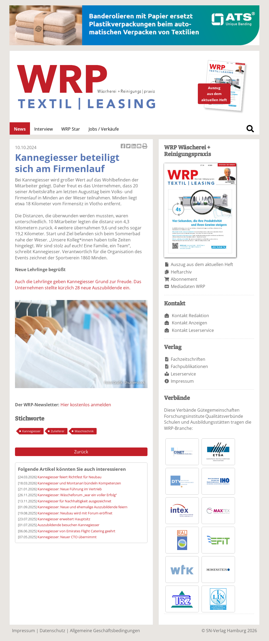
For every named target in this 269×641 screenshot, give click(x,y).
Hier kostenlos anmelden (85, 405)
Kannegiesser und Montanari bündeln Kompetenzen (79, 483)
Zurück (81, 452)
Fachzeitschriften (188, 359)
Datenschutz (52, 631)
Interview (43, 129)
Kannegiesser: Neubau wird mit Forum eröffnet (74, 513)
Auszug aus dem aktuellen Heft (202, 264)
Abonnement (184, 279)
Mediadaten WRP (188, 286)
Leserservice (183, 374)
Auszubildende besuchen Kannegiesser (68, 524)
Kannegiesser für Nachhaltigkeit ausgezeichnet (74, 501)
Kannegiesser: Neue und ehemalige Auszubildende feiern (82, 507)
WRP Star (70, 129)
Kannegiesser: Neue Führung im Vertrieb (69, 489)
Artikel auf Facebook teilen (123, 146)
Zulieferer (58, 431)
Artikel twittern (128, 146)
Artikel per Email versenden (139, 146)
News (20, 129)
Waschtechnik (84, 431)
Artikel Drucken (144, 146)
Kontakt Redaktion (190, 315)
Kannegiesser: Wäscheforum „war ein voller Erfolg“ (77, 494)
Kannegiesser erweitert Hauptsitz (63, 519)
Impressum (182, 381)
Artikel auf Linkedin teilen (134, 146)
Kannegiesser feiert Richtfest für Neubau (69, 477)
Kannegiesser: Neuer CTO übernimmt (67, 536)
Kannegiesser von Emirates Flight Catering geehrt (76, 531)
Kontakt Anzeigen (189, 323)
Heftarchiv (181, 272)
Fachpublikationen (189, 366)
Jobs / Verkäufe (104, 129)
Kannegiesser (31, 431)
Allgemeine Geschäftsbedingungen (105, 631)
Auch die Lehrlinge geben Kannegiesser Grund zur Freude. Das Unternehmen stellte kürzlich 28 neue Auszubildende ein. (78, 284)
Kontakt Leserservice (193, 330)
